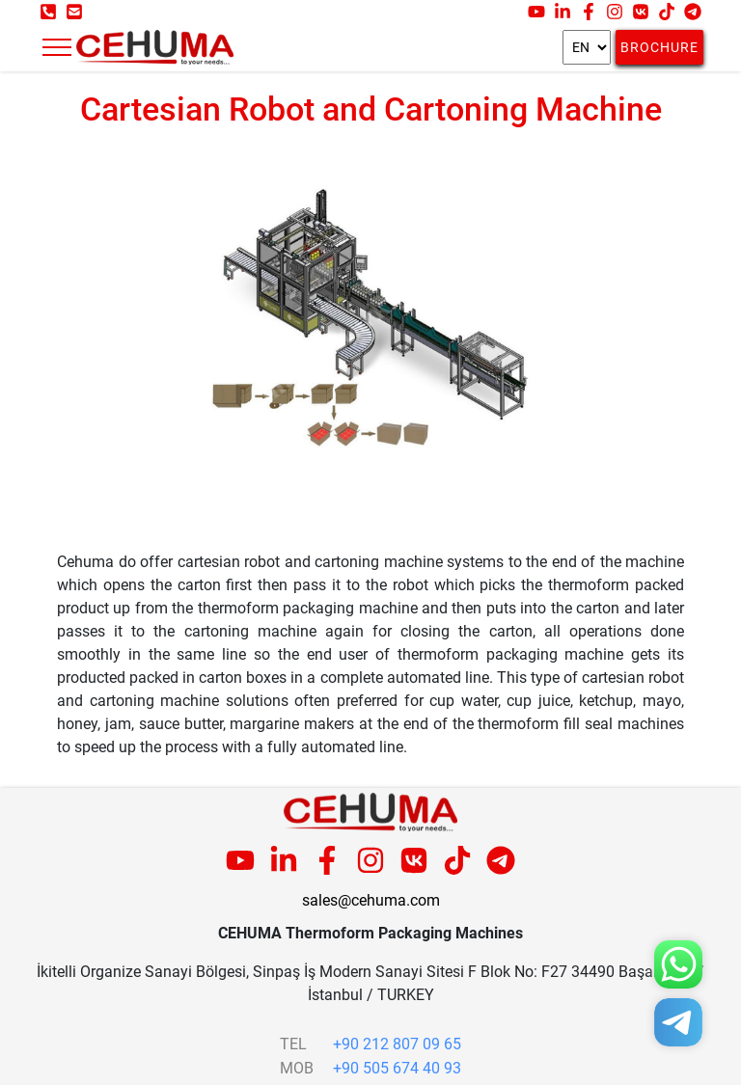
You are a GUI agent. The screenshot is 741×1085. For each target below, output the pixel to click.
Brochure (659, 47)
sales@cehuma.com (371, 900)
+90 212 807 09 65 (397, 1044)
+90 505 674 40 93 (397, 1068)
